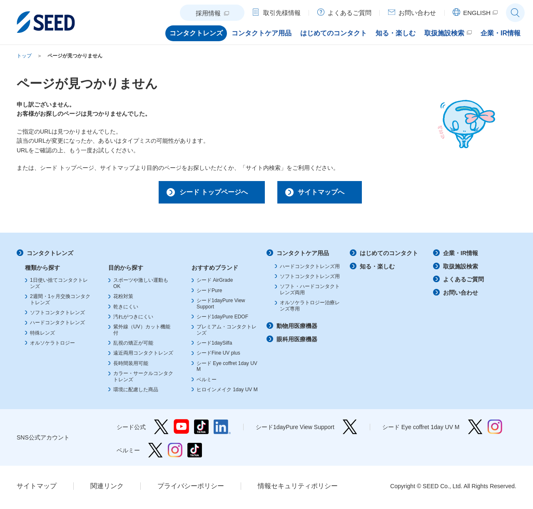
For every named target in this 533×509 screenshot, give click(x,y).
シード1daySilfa (214, 345)
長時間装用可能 (130, 366)
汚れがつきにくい (133, 319)
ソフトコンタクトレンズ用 (310, 279)
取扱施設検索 (460, 269)
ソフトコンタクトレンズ (57, 315)
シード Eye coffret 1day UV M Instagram (495, 429)
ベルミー (207, 382)
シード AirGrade (215, 283)
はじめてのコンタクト (389, 255)
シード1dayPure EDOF (222, 319)
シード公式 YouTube (181, 429)
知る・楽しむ (377, 269)
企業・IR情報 (460, 255)
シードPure (209, 293)
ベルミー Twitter (155, 452)
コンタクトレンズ (50, 255)
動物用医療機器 (296, 328)
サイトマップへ (326, 193)
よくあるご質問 (463, 281)
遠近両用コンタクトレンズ (143, 355)
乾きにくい (125, 309)
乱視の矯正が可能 (133, 345)
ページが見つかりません (74, 56)
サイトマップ (37, 488)
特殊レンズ (42, 335)
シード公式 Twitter (161, 429)
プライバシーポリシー (190, 488)
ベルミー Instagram (175, 452)
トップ (24, 56)
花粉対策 (123, 299)
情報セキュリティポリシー (298, 488)
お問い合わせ (460, 295)
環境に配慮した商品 (135, 392)
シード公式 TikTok (201, 429)
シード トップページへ (206, 193)
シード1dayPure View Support (350, 429)
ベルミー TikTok (194, 452)
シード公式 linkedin (222, 429)
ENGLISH (477, 12)
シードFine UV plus (218, 355)
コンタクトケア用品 (302, 255)
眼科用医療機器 (296, 341)
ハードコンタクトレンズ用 (310, 269)
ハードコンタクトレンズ (57, 325)
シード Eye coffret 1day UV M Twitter (475, 429)
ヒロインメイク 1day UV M (227, 392)
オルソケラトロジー (52, 345)
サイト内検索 (515, 12)
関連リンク (107, 488)
